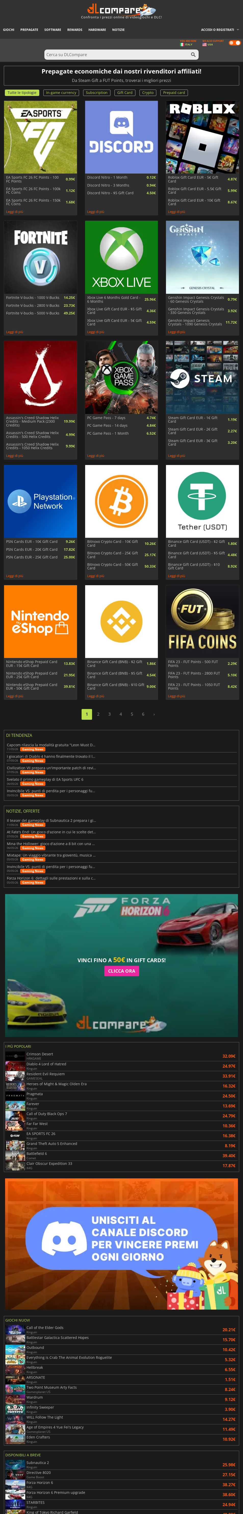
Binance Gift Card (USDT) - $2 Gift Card (196, 543)
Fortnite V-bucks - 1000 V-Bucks (32, 297)
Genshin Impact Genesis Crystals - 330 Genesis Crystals (196, 311)
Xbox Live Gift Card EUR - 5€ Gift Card (114, 322)
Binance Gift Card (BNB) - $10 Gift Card (115, 686)
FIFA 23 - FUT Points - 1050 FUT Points (194, 686)
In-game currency (61, 92)
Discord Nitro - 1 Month (107, 177)
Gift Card (125, 92)
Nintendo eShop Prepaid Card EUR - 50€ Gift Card (31, 686)
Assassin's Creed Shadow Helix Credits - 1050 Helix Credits (32, 446)
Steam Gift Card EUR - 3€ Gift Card (193, 442)
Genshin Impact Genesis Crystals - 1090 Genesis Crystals (195, 322)
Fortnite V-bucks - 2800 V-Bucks (32, 305)
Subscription (97, 92)
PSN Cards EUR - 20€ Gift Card (32, 549)
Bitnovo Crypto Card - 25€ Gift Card (112, 555)
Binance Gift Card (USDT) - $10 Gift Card (194, 566)
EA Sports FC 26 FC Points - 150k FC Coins (33, 202)
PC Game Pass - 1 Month (108, 433)
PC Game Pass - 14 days (107, 425)
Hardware (97, 30)
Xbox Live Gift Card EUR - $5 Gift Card (114, 311)
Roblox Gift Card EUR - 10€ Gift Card (194, 202)
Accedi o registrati (217, 30)
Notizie (118, 30)
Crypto (148, 92)
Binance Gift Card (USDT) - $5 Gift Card (196, 555)
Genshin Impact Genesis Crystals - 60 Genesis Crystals (196, 299)
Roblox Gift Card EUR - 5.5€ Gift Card (194, 190)
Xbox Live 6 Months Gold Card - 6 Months (113, 299)
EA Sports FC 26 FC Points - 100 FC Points (32, 179)
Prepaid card (174, 92)
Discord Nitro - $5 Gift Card (110, 193)
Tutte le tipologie (22, 92)
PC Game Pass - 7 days (106, 418)
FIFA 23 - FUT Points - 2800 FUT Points (194, 675)
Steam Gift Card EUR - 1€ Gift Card (193, 419)
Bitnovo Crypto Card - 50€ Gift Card (112, 566)
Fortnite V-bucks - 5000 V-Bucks (32, 313)
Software (52, 30)
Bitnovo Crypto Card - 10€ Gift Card (112, 543)
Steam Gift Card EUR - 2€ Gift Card (193, 431)
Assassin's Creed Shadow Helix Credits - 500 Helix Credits (32, 434)
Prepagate (29, 30)
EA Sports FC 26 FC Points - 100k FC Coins (33, 190)
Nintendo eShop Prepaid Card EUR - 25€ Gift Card (31, 675)
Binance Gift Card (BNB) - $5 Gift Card (114, 675)
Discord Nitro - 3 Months (108, 185)
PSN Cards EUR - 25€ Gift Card (32, 557)
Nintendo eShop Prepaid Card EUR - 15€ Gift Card (31, 663)
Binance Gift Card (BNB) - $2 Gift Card (114, 663)
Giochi (8, 30)
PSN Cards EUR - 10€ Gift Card (32, 541)
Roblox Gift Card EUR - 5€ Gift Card (193, 179)
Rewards (74, 30)
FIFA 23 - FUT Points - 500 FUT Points (193, 663)
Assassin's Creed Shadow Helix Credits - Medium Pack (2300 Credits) (32, 421)
